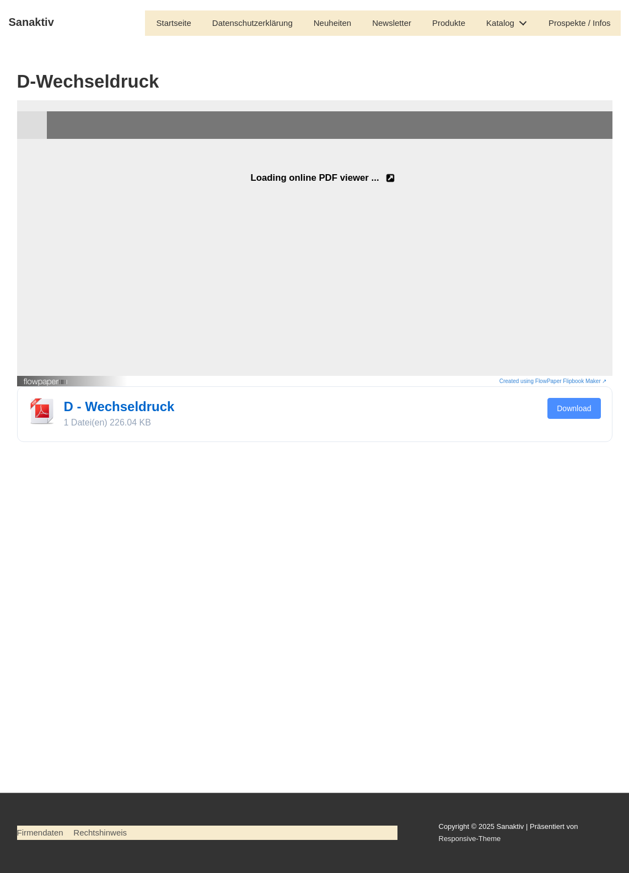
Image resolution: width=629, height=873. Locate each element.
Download (574, 408)
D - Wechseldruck (119, 406)
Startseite (173, 23)
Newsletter (391, 23)
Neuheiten (332, 23)
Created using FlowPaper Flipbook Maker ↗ (553, 381)
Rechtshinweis (100, 832)
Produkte (448, 23)
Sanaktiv (31, 22)
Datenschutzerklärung (252, 23)
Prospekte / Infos (580, 23)
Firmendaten (40, 832)
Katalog (509, 21)
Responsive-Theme (470, 838)
